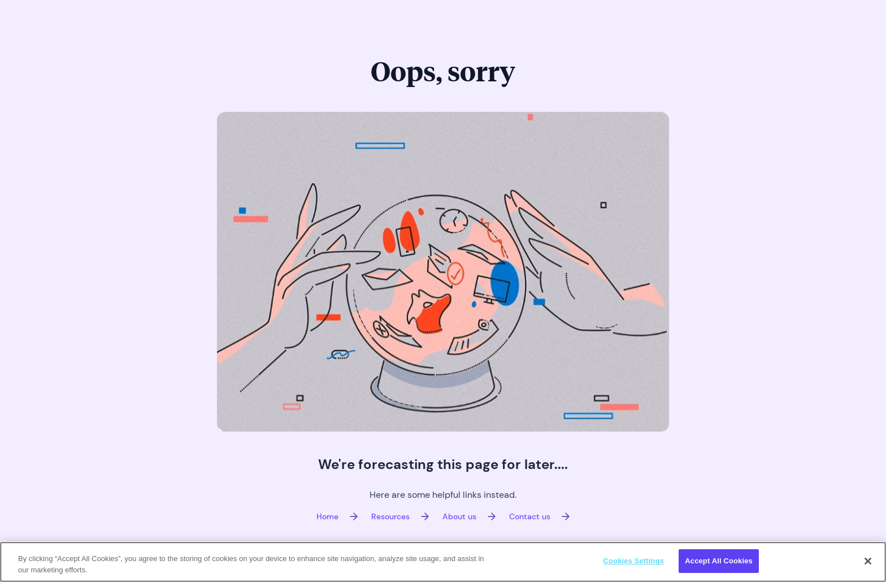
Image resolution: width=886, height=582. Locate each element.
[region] (443, 562)
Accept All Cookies (719, 561)
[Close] (867, 561)
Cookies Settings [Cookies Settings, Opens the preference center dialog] (633, 561)
